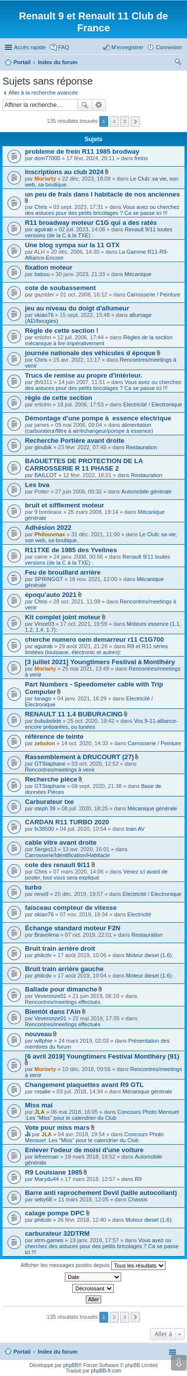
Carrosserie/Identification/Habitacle (67, 855)
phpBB (70, 1365)
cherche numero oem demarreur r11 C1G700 (94, 639)
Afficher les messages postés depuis (92, 1265)
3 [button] (124, 121)
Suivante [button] (135, 121)
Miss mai (39, 1105)
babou (42, 274)
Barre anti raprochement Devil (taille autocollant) (101, 1192)
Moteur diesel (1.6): (149, 955)
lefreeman (46, 1157)
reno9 (41, 894)
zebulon (44, 743)
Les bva (37, 485)
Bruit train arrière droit (60, 948)
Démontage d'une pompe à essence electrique (98, 418)
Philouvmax (49, 534)
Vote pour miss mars (57, 1127)
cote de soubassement (60, 288)
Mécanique (138, 274)
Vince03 (44, 624)
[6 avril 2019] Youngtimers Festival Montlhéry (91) (102, 1056)
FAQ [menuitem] (63, 47)
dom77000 (47, 158)
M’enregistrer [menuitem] (127, 47)
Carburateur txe (49, 801)
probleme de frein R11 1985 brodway (82, 151)
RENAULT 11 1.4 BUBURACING (74, 714)
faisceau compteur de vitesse (71, 907)
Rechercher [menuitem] (178, 63)
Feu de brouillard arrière (63, 572)
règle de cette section (58, 397)
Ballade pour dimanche (61, 989)
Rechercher (84, 105)
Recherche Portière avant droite (74, 440)
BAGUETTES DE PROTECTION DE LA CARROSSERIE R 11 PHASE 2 (84, 464)
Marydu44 (46, 1179)
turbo (33, 887)
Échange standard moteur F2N (72, 928)
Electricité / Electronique (152, 404)
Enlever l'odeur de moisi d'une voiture (84, 1150)
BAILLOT (45, 475)
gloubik (43, 447)
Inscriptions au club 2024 (64, 172)
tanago (42, 698)
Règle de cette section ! (61, 330)
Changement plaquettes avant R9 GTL (84, 1084)
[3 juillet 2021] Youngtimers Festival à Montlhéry (100, 662)
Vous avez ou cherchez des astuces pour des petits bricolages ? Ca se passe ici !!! (102, 210)
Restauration (141, 447)
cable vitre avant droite (61, 842)
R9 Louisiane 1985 (53, 1172)
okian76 (44, 315)
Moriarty (45, 179)
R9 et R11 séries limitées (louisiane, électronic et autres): (96, 649)
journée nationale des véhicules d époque (90, 353)
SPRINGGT (48, 579)
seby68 (43, 1199)
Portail (21, 62)
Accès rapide (30, 47)
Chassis (138, 1199)
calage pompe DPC (54, 1213)
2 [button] (114, 121)
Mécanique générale (153, 808)
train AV (135, 829)
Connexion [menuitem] (169, 47)
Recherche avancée (99, 105)
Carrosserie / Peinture (153, 294)
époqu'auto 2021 (51, 594)
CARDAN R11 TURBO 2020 (67, 822)
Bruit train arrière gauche (64, 969)
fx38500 (44, 829)
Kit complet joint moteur (63, 617)
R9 (138, 1179)
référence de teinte (54, 736)
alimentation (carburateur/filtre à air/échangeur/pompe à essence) (89, 428)
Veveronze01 (50, 996)
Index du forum (57, 1352)
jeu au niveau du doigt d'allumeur (77, 308)
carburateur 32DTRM (57, 1233)
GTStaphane (49, 764)
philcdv (42, 955)
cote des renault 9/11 (57, 865)
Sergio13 (45, 849)
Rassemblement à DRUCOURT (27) (79, 757)
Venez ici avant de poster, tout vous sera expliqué (96, 875)
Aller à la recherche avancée (43, 93)
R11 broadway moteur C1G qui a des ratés (91, 222)
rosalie (42, 1091)
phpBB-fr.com (106, 1371)
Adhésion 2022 (48, 527)
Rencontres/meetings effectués (62, 1002)
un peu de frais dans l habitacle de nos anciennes (102, 194)
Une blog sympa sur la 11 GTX (72, 245)
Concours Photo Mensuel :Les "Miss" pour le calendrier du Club (102, 1115)
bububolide (47, 721)
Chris (40, 207)
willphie (43, 1041)
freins (141, 158)
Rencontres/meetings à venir (60, 770)
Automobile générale (146, 491)
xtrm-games (48, 1240)
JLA (39, 1112)
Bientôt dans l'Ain (53, 1011)
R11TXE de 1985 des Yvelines (71, 550)
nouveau (38, 1034)
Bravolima (46, 935)
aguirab (43, 229)
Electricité (139, 914)
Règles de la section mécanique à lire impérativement (99, 340)
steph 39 (44, 808)
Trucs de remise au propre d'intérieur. (83, 375)
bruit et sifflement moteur (64, 505)
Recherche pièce (51, 779)
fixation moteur (48, 267)
